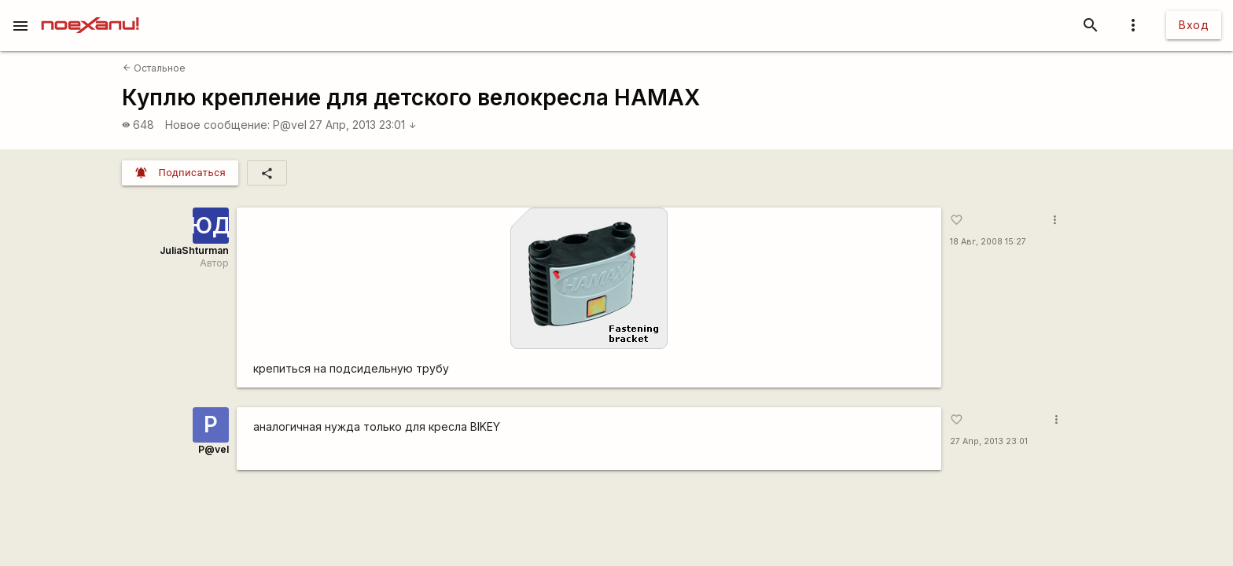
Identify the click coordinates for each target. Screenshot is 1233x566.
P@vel (290, 124)
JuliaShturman (194, 250)
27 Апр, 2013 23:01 (363, 124)
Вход (1194, 24)
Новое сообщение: (217, 124)
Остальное (154, 68)
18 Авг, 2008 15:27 (988, 242)
